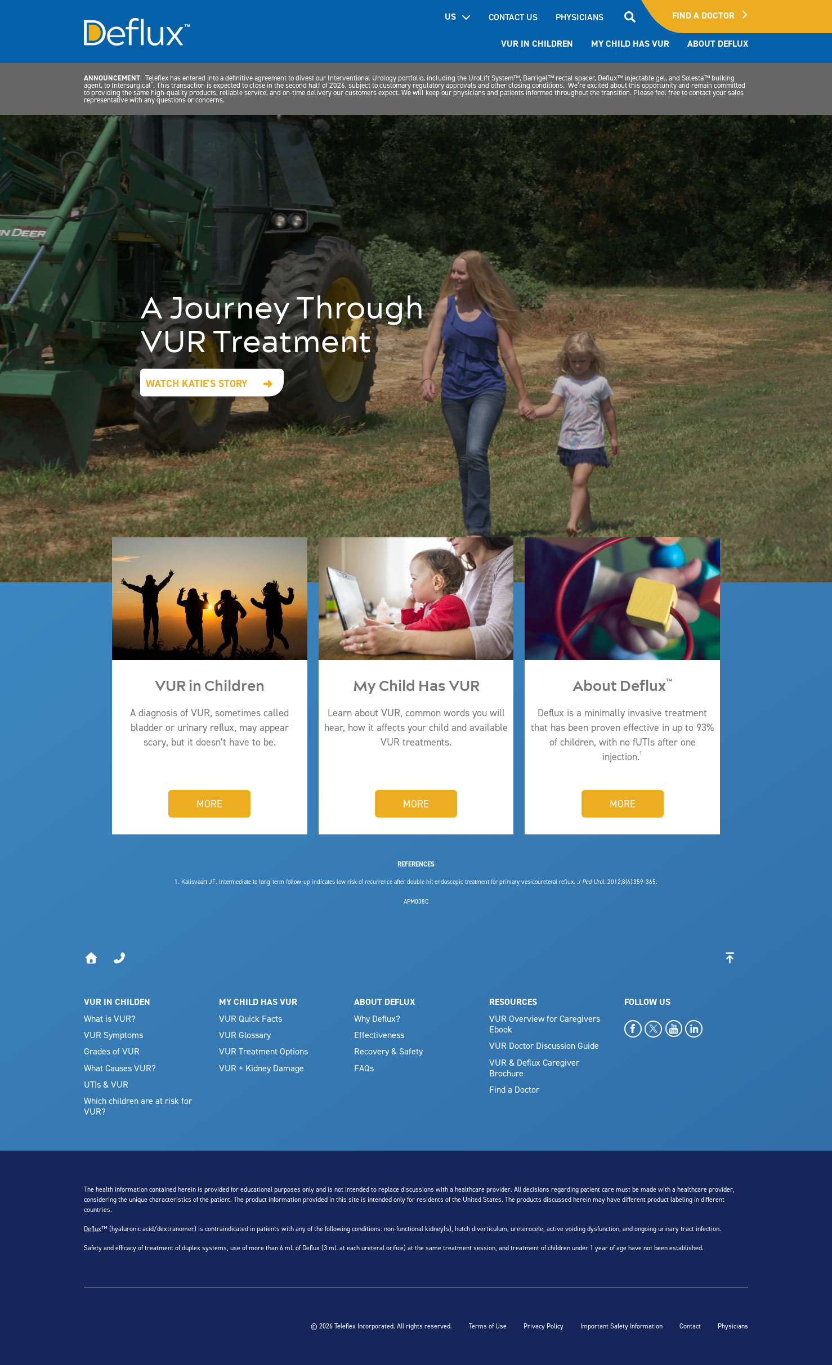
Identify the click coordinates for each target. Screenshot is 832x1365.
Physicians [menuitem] (733, 1326)
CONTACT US (513, 17)
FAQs (364, 1068)
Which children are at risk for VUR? (138, 1106)
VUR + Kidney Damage (261, 1068)
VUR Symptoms (113, 1034)
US (458, 17)
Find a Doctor (514, 1089)
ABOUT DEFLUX (384, 1002)
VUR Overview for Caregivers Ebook (544, 1024)
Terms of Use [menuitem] (488, 1326)
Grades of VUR (112, 1051)
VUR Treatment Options (263, 1051)
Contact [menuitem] (690, 1326)
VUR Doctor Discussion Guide (544, 1045)
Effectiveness (379, 1034)
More (209, 804)
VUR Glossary (245, 1034)
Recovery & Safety (388, 1051)
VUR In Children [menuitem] (537, 44)
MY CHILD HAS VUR (258, 1002)
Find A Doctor (709, 15)
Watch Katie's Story (197, 382)
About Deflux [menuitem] (717, 44)
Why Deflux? (377, 1018)
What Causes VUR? (120, 1068)
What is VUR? (110, 1018)
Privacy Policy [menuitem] (543, 1326)
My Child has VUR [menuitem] (630, 44)
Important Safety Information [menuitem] (621, 1326)
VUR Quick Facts (250, 1018)
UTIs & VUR (106, 1084)
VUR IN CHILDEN (117, 1002)
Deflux (92, 1228)
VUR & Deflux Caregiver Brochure (534, 1068)
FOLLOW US (647, 1002)
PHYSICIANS (579, 17)
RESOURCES (513, 1002)
